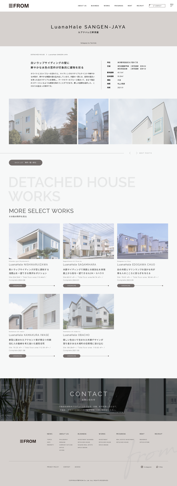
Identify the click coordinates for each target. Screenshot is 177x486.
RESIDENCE (143, 439)
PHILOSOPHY (63, 439)
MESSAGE (62, 442)
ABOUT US (82, 6)
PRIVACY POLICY (53, 467)
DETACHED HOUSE (38, 55)
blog (159, 467)
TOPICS (49, 439)
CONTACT (157, 6)
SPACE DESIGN (82, 447)
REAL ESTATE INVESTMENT (125, 439)
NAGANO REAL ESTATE (85, 445)
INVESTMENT (103, 439)
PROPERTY (50, 445)
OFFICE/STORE (144, 442)
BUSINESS (95, 6)
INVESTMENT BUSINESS (85, 439)
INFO (48, 442)
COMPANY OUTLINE (66, 445)
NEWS (49, 434)
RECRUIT (140, 6)
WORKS (107, 6)
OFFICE (61, 447)
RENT (130, 6)
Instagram (146, 467)
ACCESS (61, 450)
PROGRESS (119, 6)
